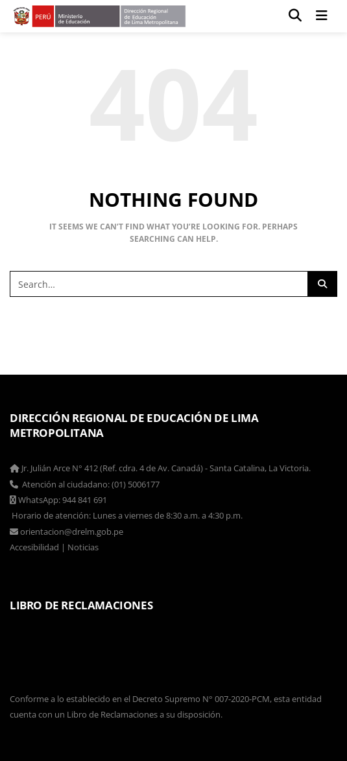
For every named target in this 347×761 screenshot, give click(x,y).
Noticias (83, 547)
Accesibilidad (34, 547)
